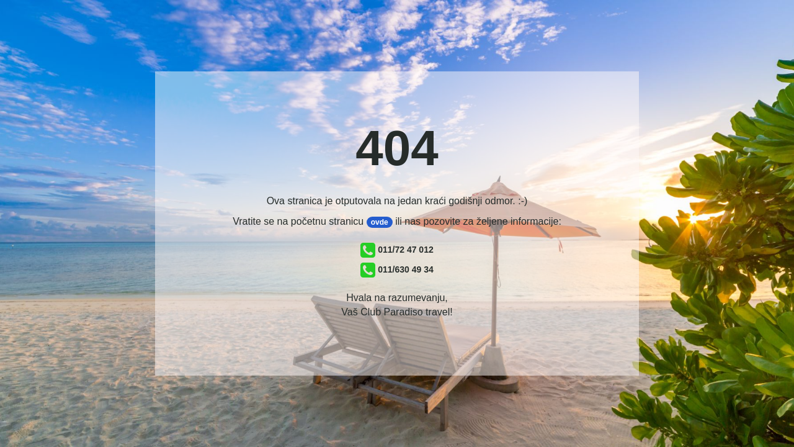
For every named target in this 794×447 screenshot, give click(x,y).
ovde (379, 222)
